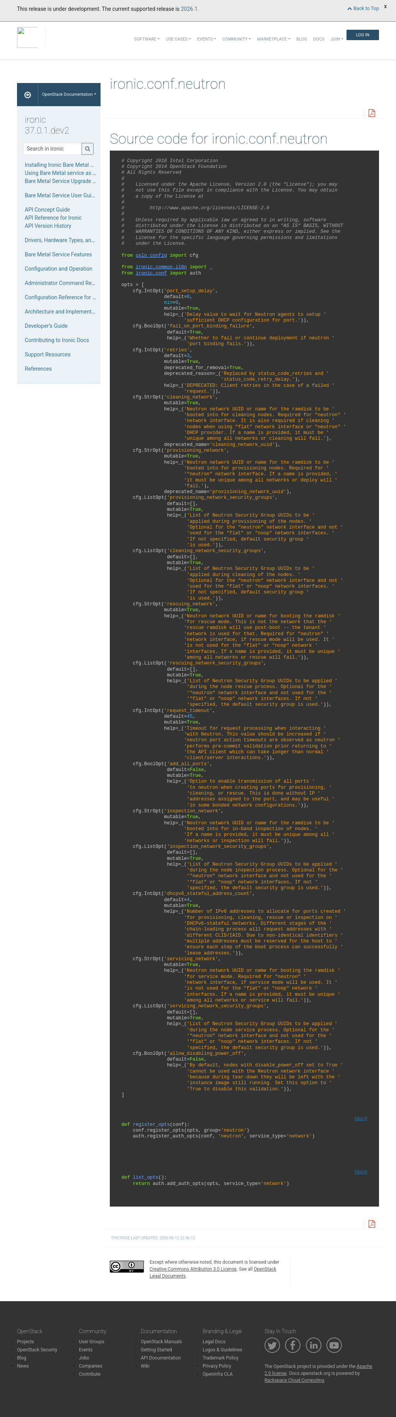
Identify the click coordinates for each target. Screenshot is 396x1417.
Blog (302, 39)
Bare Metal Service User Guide (61, 195)
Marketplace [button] (272, 39)
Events (86, 1350)
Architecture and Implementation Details (73, 311)
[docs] (361, 1118)
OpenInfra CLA (218, 1374)
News (23, 1366)
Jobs (84, 1358)
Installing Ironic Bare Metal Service (66, 165)
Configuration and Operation (58, 269)
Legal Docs (214, 1341)
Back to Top (363, 8)
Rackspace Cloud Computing (294, 1380)
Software (145, 39)
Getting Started (156, 1350)
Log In (362, 34)
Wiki (145, 1366)
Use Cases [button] (177, 39)
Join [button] (335, 39)
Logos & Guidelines (222, 1350)
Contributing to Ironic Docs (57, 340)
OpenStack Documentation (67, 94)
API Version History (48, 226)
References (38, 369)
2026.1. (190, 9)
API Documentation (161, 1358)
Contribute (90, 1374)
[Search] (52, 149)
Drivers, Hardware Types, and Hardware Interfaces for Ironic (96, 240)
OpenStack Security (37, 1350)
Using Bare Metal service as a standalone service (83, 173)
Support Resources (47, 354)
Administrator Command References (69, 283)
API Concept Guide (47, 210)
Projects (25, 1341)
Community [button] (235, 39)
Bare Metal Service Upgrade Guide (65, 181)
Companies (90, 1366)
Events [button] (205, 39)
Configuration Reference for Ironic (65, 297)
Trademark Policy (221, 1358)
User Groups (91, 1341)
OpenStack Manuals (161, 1341)
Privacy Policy (217, 1366)
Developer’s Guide (46, 326)
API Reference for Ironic (53, 218)
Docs (318, 39)
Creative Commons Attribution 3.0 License (193, 1269)
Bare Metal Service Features (58, 254)
